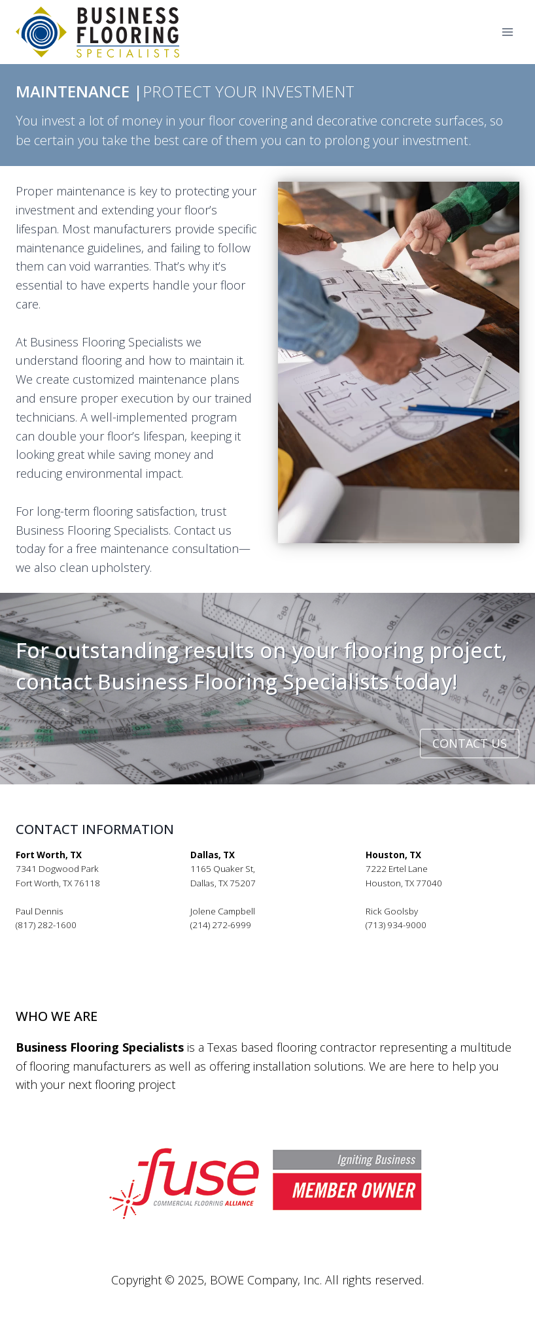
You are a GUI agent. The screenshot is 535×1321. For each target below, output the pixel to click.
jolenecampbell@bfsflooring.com (257, 939)
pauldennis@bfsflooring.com (74, 939)
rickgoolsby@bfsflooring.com (425, 939)
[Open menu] (507, 32)
